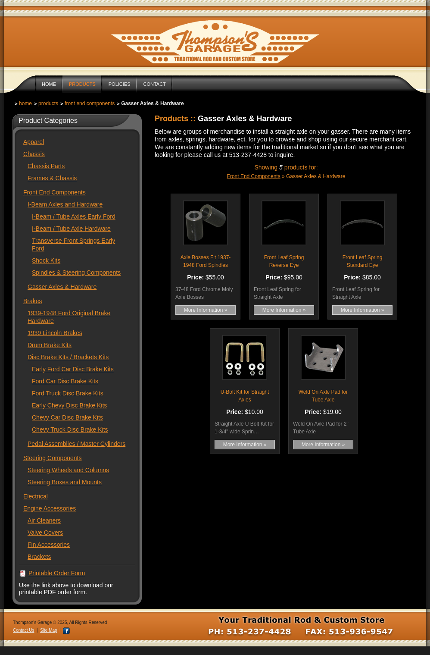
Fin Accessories (49, 544)
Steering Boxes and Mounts (65, 482)
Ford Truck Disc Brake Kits (67, 393)
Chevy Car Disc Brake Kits (67, 417)
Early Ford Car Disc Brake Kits (73, 369)
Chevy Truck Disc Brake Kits (70, 429)
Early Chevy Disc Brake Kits (69, 405)
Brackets (39, 556)
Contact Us (23, 630)
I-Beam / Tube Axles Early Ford (73, 216)
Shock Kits (46, 260)
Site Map (48, 630)
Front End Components (90, 103)
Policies (119, 84)
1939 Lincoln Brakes (55, 332)
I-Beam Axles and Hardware (65, 204)
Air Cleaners (44, 520)
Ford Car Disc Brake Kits (65, 381)
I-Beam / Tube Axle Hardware (71, 228)
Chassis (34, 153)
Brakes (32, 301)
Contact (154, 84)
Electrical (35, 496)
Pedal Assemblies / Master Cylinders (76, 443)
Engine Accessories (49, 508)
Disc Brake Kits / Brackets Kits (68, 357)
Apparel (33, 141)
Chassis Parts (46, 166)
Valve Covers (45, 532)
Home (48, 84)
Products (82, 84)
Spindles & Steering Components (76, 272)
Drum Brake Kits (50, 345)
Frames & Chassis (52, 178)
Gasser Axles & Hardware (62, 286)
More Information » (205, 310)
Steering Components (52, 457)
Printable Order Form (56, 573)
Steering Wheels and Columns (68, 470)
